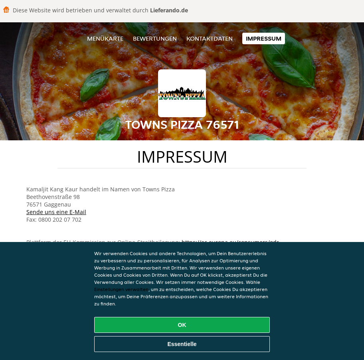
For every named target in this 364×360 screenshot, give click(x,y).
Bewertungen (155, 38)
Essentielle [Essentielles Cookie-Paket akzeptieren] (181, 344)
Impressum (263, 38)
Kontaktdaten (209, 38)
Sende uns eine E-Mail (56, 212)
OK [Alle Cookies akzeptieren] (182, 325)
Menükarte (105, 38)
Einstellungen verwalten (121, 289)
